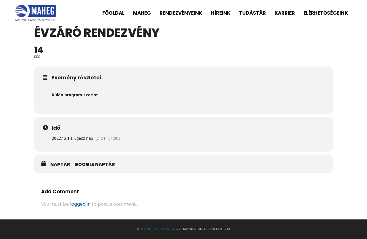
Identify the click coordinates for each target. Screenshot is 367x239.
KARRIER (284, 12)
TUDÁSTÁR (252, 12)
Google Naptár (94, 164)
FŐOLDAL (113, 12)
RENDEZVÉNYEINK (181, 12)
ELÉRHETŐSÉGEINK (325, 12)
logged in (80, 204)
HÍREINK (220, 12)
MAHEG (142, 12)
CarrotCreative (156, 229)
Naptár (60, 164)
